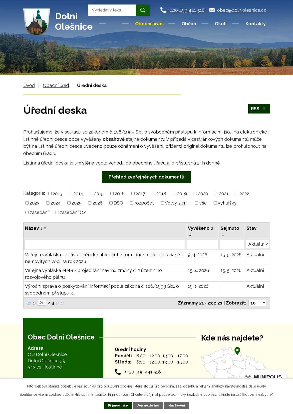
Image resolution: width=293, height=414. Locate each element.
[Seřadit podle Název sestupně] (45, 229)
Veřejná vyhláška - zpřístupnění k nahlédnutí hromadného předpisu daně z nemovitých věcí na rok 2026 (104, 258)
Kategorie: (34, 193)
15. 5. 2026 (231, 254)
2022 (244, 193)
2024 (56, 203)
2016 (120, 193)
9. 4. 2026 (197, 254)
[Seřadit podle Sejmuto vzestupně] (223, 234)
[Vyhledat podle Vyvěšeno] (202, 244)
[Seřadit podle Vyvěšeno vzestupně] (190, 234)
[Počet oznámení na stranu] (257, 303)
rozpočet (144, 203)
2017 (140, 193)
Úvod (114, 23)
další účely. (258, 386)
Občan (189, 23)
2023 (34, 203)
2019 (182, 193)
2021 (223, 193)
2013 (57, 193)
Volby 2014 (176, 203)
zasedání (39, 212)
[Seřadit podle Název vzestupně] (45, 227)
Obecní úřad (149, 23)
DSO (118, 203)
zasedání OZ (73, 212)
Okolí (221, 23)
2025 (76, 203)
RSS (259, 108)
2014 (78, 193)
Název (33, 228)
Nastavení (176, 405)
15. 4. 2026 (198, 270)
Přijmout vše (118, 405)
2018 (161, 193)
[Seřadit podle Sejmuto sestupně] (223, 236)
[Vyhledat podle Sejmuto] (232, 244)
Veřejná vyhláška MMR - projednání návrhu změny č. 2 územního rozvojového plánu (93, 274)
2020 (203, 193)
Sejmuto (230, 228)
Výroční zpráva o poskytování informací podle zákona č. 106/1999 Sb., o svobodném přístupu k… (102, 290)
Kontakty (256, 23)
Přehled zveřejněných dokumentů (146, 177)
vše (203, 203)
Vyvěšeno (200, 228)
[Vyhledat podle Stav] (257, 244)
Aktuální (255, 254)
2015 (99, 193)
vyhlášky (227, 203)
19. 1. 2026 (198, 286)
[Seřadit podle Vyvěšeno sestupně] (190, 236)
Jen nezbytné (148, 405)
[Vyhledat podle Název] (104, 244)
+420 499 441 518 (143, 371)
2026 (98, 203)
